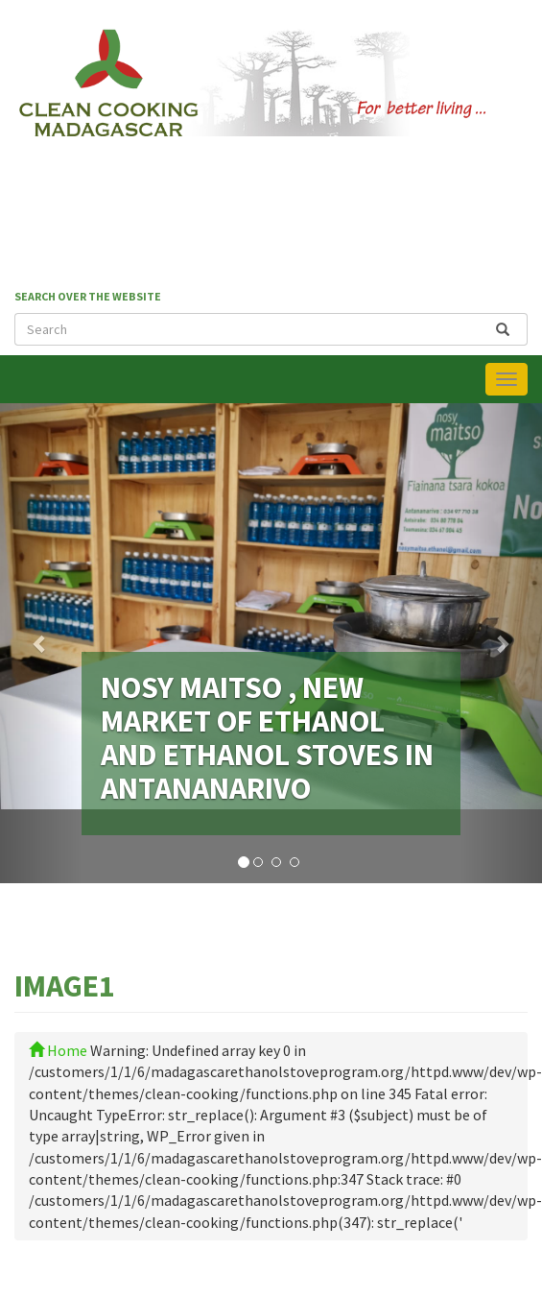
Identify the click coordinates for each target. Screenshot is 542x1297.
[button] (41, 643)
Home (58, 1050)
